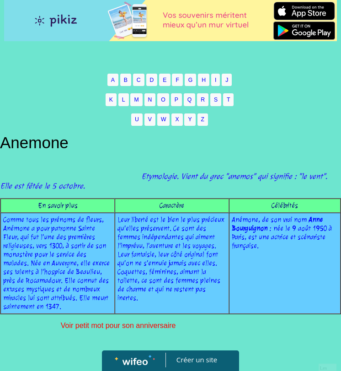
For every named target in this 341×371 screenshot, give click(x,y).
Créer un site (196, 359)
